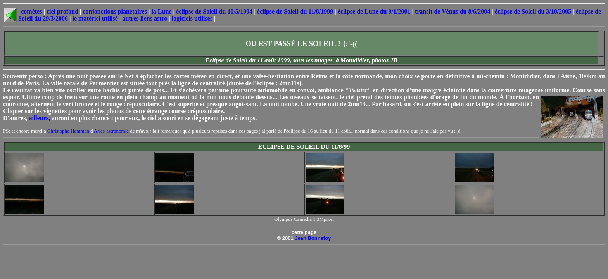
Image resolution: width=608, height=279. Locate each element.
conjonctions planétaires (115, 11)
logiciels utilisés (192, 18)
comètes (31, 11)
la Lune (161, 11)
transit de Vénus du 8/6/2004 (452, 11)
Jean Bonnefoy (313, 238)
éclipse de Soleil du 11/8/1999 (295, 11)
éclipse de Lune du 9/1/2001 (374, 11)
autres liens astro (144, 18)
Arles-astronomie (111, 131)
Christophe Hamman (68, 131)
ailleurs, (39, 118)
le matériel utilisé (95, 18)
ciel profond (62, 11)
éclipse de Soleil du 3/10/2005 (533, 11)
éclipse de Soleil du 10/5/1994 (214, 11)
